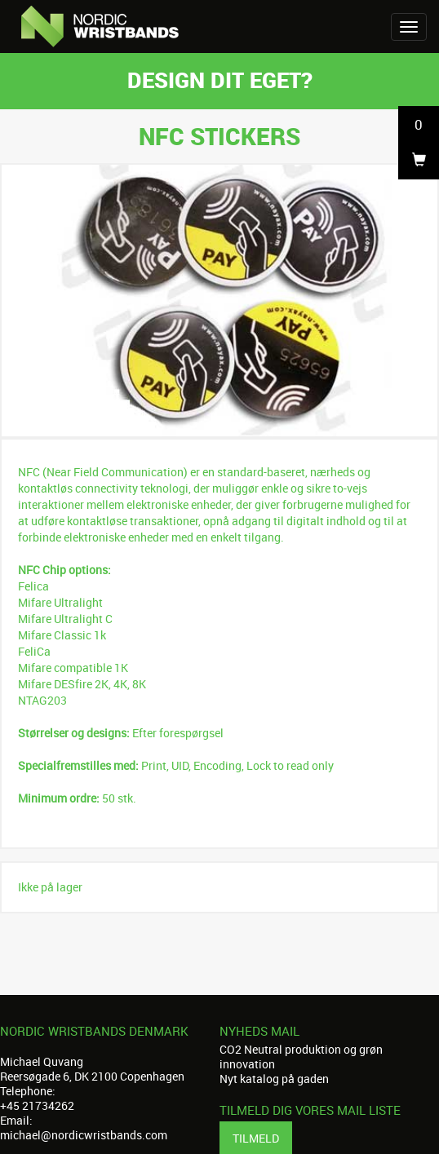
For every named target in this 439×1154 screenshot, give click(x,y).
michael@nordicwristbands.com (83, 1135)
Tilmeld (256, 1138)
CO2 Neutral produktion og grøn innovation (301, 1056)
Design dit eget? (220, 80)
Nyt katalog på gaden (274, 1078)
